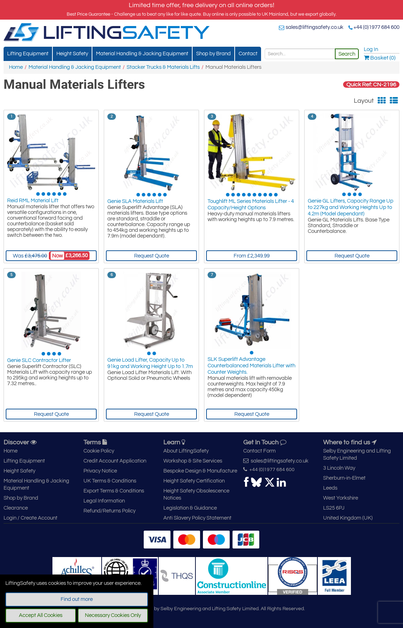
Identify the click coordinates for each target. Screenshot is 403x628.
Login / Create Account (30, 518)
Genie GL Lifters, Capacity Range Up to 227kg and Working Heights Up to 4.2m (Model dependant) (350, 208)
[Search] (300, 53)
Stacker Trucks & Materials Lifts (163, 67)
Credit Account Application (114, 461)
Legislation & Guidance (190, 508)
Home (16, 67)
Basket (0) (380, 58)
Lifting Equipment (28, 53)
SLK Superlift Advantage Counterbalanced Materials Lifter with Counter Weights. (251, 367)
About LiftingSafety (186, 451)
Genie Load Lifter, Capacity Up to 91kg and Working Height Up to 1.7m (150, 363)
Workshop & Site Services (192, 461)
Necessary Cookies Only (113, 615)
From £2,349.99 (252, 256)
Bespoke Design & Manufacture (200, 471)
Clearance (16, 508)
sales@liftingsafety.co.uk (314, 27)
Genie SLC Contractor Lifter (39, 360)
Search (346, 54)
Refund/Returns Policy (109, 511)
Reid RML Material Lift (32, 202)
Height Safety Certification (194, 481)
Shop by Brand (213, 53)
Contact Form (259, 451)
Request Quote (151, 256)
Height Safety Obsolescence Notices (196, 494)
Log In (371, 49)
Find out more (77, 599)
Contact (248, 53)
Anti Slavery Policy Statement (197, 518)
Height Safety (72, 53)
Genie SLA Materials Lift (135, 202)
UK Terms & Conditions (109, 481)
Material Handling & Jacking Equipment (142, 53)
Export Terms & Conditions (113, 491)
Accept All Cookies (40, 615)
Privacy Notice (100, 471)
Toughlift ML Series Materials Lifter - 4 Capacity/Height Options (251, 205)
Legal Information (104, 501)
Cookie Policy (98, 451)
